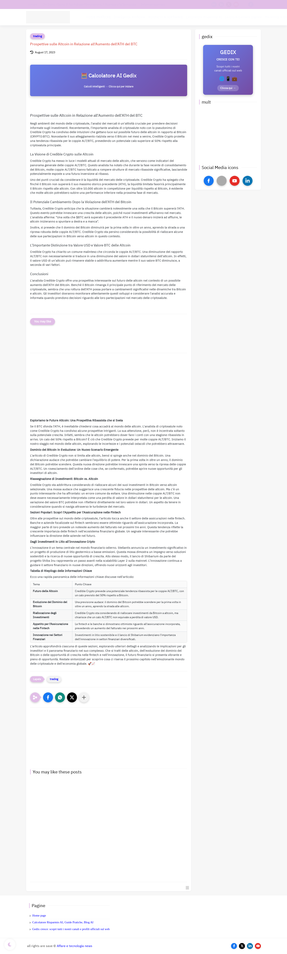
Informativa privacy (153, 4)
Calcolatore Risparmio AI (204, 17)
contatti (32, 4)
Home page (39, 915)
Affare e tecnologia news (74, 946)
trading (37, 36)
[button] (48, 697)
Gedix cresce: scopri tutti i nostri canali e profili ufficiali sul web (71, 929)
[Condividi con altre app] (84, 697)
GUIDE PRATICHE (98, 17)
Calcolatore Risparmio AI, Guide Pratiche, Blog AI (62, 922)
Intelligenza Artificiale (129, 17)
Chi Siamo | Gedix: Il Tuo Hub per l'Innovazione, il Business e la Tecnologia (89, 4)
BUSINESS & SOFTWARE (165, 17)
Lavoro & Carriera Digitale (243, 17)
